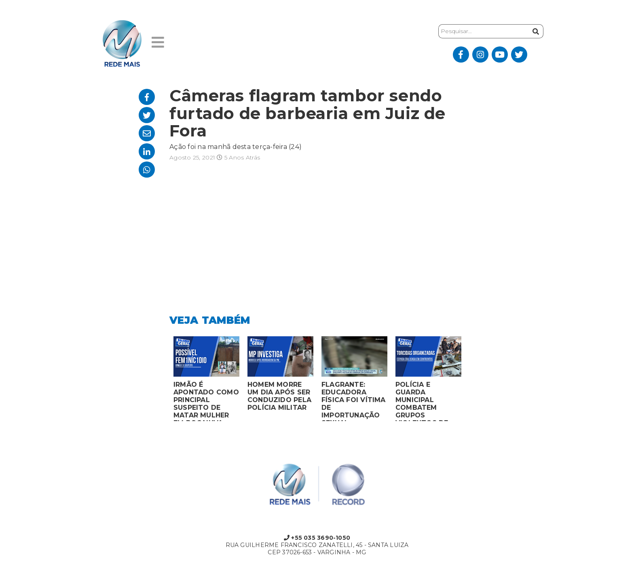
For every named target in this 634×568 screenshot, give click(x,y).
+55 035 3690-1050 (317, 537)
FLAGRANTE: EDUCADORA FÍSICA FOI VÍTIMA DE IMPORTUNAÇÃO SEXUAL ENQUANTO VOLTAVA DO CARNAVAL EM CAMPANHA (353, 401)
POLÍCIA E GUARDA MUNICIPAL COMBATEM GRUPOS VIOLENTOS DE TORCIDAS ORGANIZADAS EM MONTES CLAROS (427, 401)
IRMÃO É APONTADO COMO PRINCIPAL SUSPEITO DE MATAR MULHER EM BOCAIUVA (206, 401)
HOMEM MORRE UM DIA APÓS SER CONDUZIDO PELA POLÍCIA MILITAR (279, 396)
